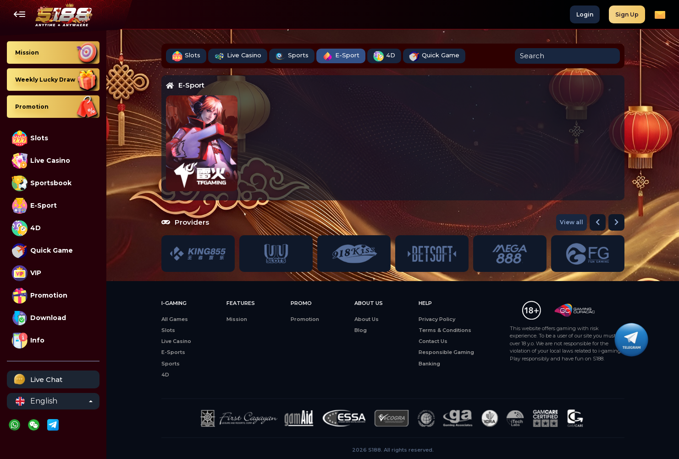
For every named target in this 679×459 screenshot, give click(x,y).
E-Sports (173, 352)
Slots (29, 138)
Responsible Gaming (446, 352)
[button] (598, 222)
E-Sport (34, 206)
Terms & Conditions (445, 330)
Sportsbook (41, 183)
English (36, 401)
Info (27, 340)
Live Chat (36, 379)
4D (26, 228)
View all (571, 222)
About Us (366, 319)
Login (584, 14)
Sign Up (627, 14)
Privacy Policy (437, 319)
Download (38, 318)
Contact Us (433, 341)
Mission (236, 319)
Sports (292, 56)
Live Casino (40, 161)
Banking (429, 363)
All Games (174, 319)
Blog (360, 330)
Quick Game (42, 251)
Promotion (39, 296)
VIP (26, 273)
